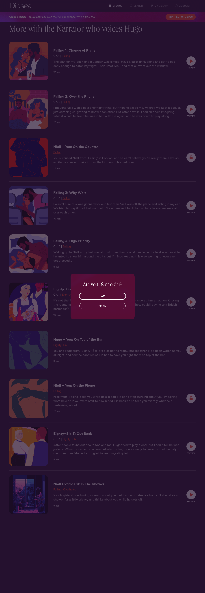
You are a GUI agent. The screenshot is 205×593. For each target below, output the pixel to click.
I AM (102, 296)
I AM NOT (102, 306)
